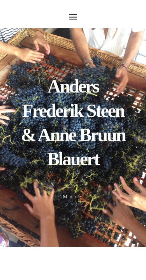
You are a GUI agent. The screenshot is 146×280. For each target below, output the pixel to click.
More (73, 197)
